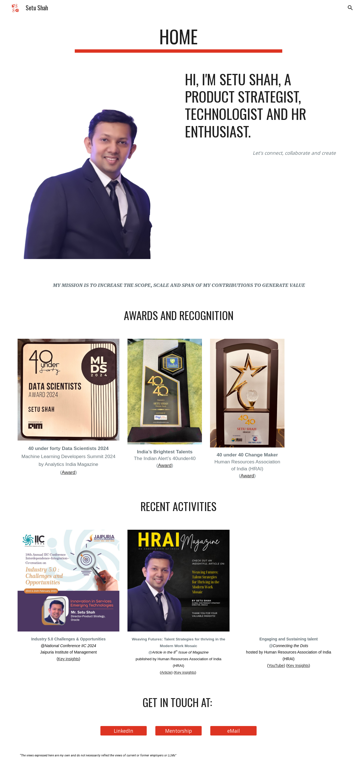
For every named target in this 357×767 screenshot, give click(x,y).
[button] (350, 7)
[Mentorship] (178, 731)
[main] (178, 39)
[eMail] (233, 731)
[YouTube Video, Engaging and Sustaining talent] (288, 580)
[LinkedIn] (123, 731)
